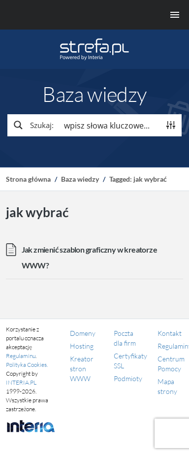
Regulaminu (20, 355)
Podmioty (128, 378)
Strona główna (28, 179)
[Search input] (110, 125)
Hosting (82, 346)
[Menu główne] (94, 15)
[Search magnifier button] (33, 125)
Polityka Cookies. (27, 364)
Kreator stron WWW (82, 369)
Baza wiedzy (80, 179)
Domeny (82, 333)
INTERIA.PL (21, 382)
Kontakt (170, 333)
